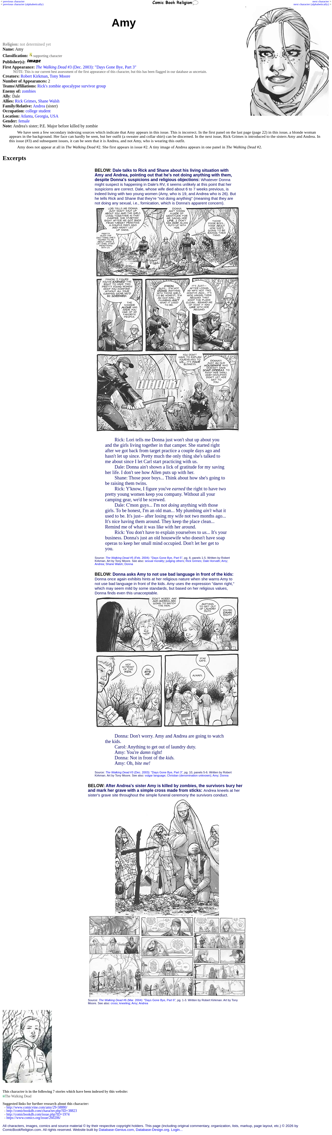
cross (114, 1003)
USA (54, 116)
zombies (29, 91)
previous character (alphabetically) (23, 4)
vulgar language (155, 775)
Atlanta (26, 116)
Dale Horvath (211, 560)
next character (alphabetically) (311, 4)
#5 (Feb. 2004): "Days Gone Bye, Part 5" (144, 557)
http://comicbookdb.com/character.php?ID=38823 (41, 1111)
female (24, 121)
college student (37, 111)
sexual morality (154, 560)
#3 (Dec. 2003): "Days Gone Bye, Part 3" (86, 67)
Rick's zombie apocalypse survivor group (71, 86)
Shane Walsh (48, 101)
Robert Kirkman (33, 76)
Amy (224, 560)
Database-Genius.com (116, 1130)
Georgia (41, 116)
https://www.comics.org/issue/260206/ (33, 1118)
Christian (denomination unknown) (189, 775)
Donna (129, 564)
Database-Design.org (152, 1130)
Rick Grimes (25, 101)
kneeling (124, 1003)
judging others (175, 560)
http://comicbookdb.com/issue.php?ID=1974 (38, 1114)
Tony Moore (60, 76)
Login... (177, 1130)
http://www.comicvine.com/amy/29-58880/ (36, 1107)
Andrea (39, 106)
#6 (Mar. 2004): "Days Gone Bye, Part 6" (137, 1000)
